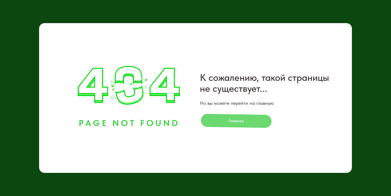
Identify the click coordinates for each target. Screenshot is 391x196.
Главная (236, 121)
